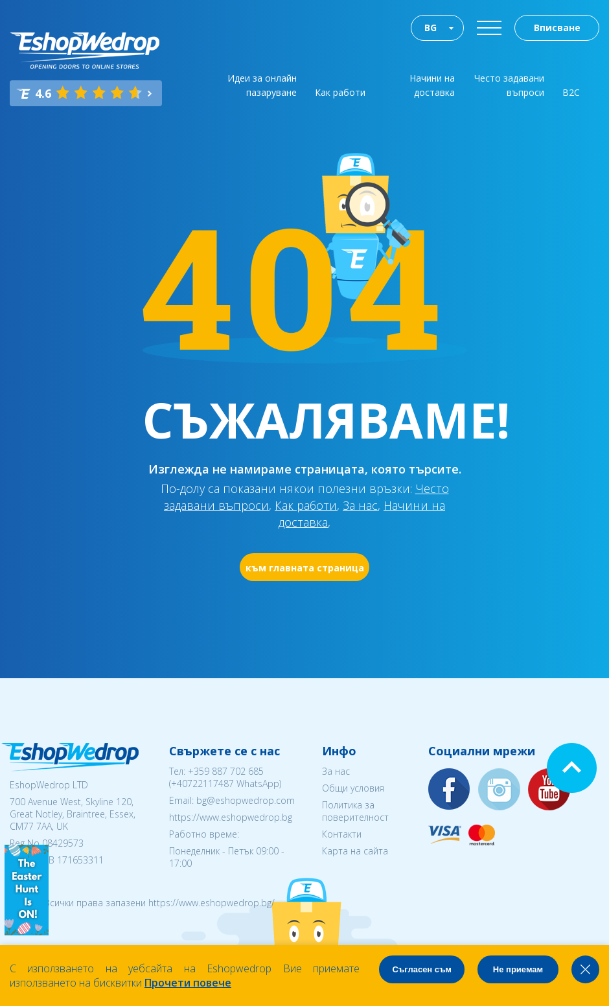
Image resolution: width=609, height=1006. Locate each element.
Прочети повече (187, 983)
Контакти (342, 834)
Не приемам (518, 969)
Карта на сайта (355, 851)
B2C (571, 92)
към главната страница (305, 568)
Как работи (340, 92)
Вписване (557, 27)
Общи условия (353, 788)
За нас (360, 505)
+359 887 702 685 (226, 771)
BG (430, 27)
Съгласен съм (422, 969)
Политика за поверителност (355, 811)
